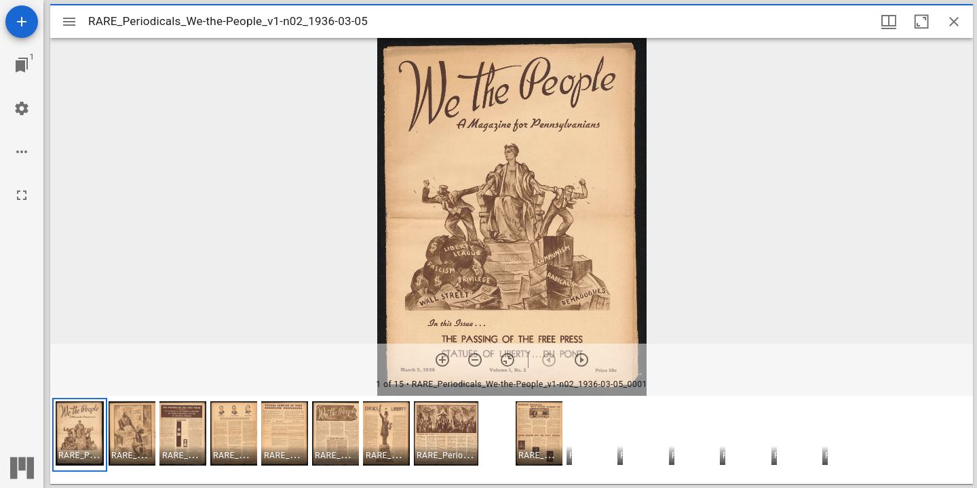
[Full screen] (21, 195)
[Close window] (954, 21)
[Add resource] (21, 21)
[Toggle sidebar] (69, 21)
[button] (80, 434)
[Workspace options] (21, 152)
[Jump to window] (21, 65)
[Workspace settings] (21, 108)
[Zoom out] (475, 360)
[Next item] (581, 360)
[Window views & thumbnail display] (889, 21)
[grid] (511, 440)
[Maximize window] (921, 21)
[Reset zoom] (507, 360)
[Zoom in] (442, 360)
